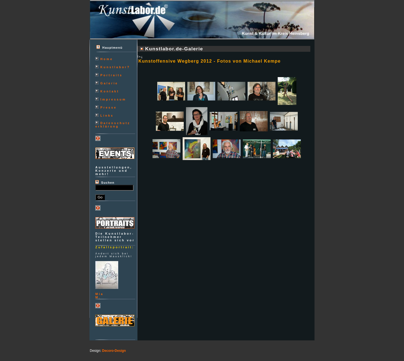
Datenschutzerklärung (112, 124)
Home (106, 59)
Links (107, 115)
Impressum (113, 99)
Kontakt (109, 91)
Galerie (109, 83)
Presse (108, 107)
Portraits (111, 75)
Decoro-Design (114, 351)
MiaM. (99, 295)
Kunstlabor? (115, 67)
